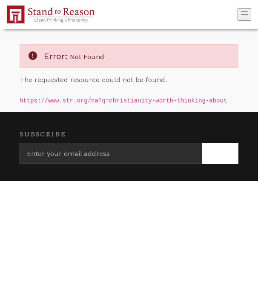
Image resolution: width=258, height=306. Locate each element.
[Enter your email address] (111, 153)
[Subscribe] (220, 153)
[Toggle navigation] (244, 14)
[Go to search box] (235, 14)
